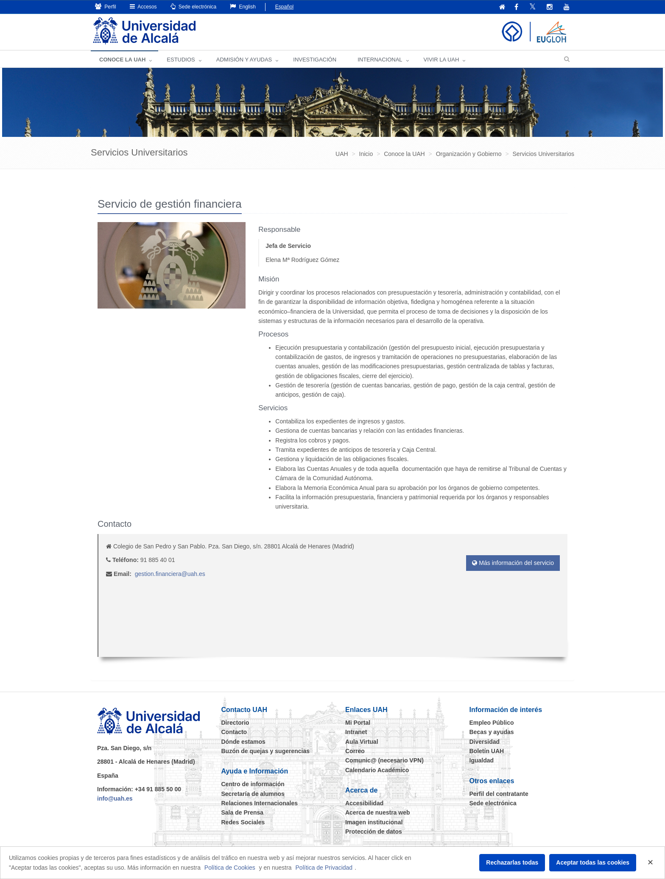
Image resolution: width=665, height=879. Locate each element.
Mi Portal (357, 722)
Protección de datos (373, 831)
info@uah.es (115, 798)
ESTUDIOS (181, 59)
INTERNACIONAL (380, 59)
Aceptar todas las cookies (592, 862)
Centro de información (253, 784)
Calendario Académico (377, 770)
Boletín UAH (486, 751)
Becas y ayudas (491, 732)
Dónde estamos (243, 741)
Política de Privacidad (324, 867)
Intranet (356, 732)
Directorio (235, 722)
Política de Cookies (229, 867)
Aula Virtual (361, 741)
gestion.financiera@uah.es (170, 573)
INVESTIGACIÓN (314, 59)
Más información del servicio (513, 562)
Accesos (143, 6)
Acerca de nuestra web (377, 812)
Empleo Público (491, 722)
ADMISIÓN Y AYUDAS (244, 59)
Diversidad (484, 741)
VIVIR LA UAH (441, 59)
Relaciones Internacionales (259, 803)
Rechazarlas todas (512, 862)
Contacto (234, 732)
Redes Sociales (243, 822)
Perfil (105, 6)
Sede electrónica (193, 6)
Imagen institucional (373, 822)
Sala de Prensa (242, 812)
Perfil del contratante (498, 793)
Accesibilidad (364, 803)
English (243, 6)
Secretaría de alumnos (253, 793)
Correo (355, 751)
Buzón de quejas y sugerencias (265, 751)
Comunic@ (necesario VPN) (384, 760)
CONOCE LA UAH (122, 59)
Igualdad (481, 760)
